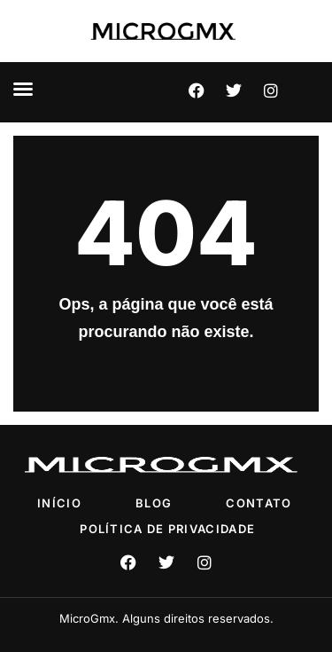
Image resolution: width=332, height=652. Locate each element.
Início (59, 503)
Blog (153, 503)
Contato (258, 503)
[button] (23, 89)
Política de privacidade (167, 529)
